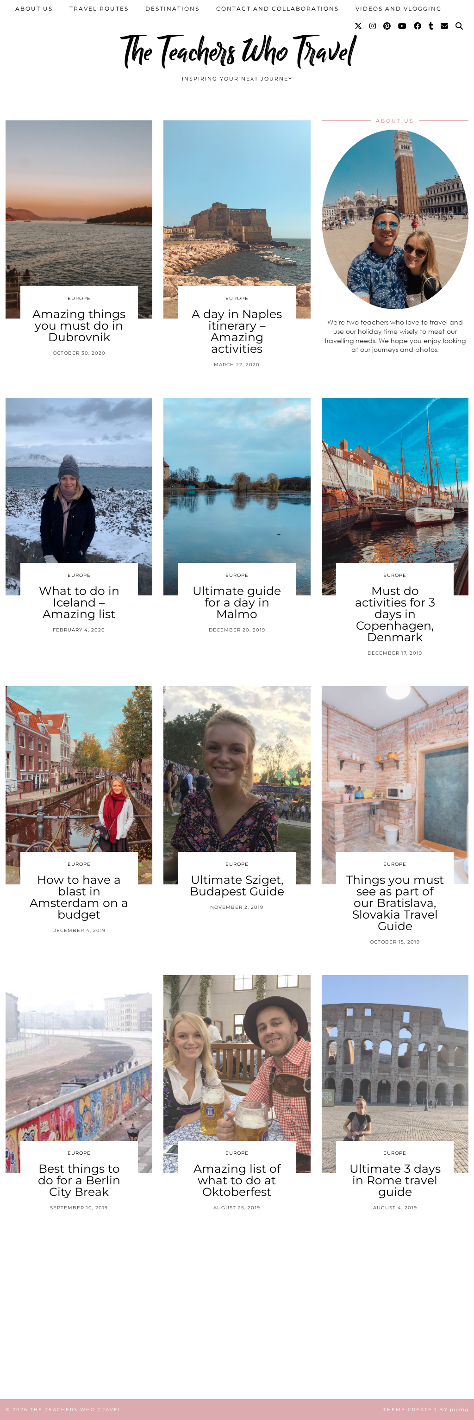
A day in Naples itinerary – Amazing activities (237, 331)
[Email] (445, 26)
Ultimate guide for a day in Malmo (237, 602)
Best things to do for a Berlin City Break (79, 1180)
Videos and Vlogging (399, 8)
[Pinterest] (387, 26)
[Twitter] (359, 26)
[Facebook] (418, 26)
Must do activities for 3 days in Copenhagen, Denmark (395, 614)
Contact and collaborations (277, 8)
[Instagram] (373, 26)
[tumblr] (431, 26)
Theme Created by (425, 1410)
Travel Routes (99, 8)
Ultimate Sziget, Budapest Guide (237, 885)
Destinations (172, 8)
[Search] (459, 26)
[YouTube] (402, 26)
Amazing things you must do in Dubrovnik (78, 325)
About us (34, 8)
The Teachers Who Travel (237, 52)
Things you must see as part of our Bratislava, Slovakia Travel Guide (395, 903)
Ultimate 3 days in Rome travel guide (395, 1180)
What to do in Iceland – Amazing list (79, 602)
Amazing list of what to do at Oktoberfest (237, 1180)
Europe (79, 298)
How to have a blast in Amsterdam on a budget (79, 897)
